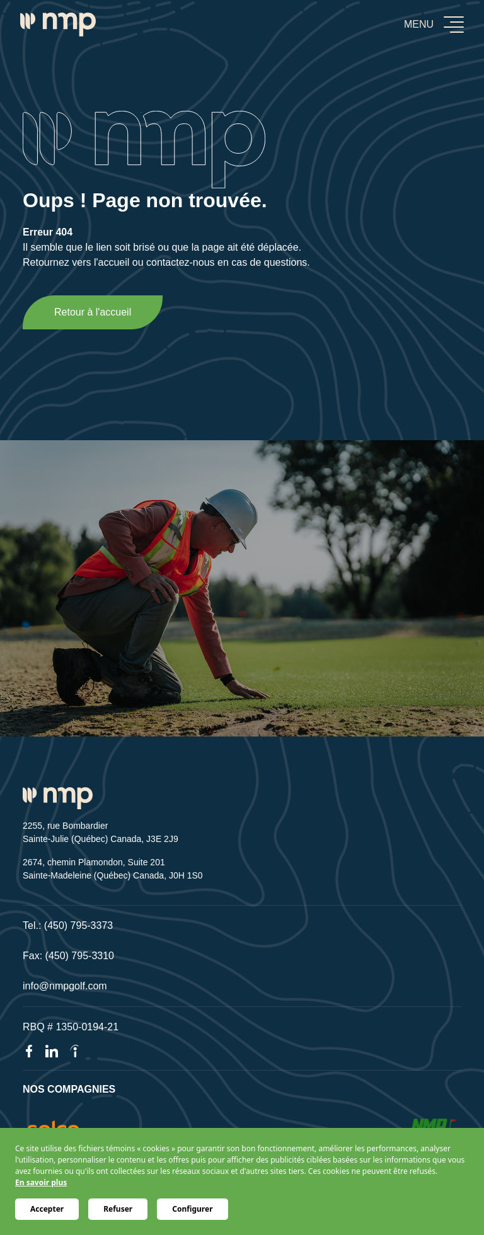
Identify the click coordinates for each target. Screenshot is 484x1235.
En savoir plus (41, 1182)
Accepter (47, 1209)
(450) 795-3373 (78, 925)
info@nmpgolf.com (65, 986)
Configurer (192, 1209)
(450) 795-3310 (79, 955)
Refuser (117, 1209)
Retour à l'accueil (92, 312)
